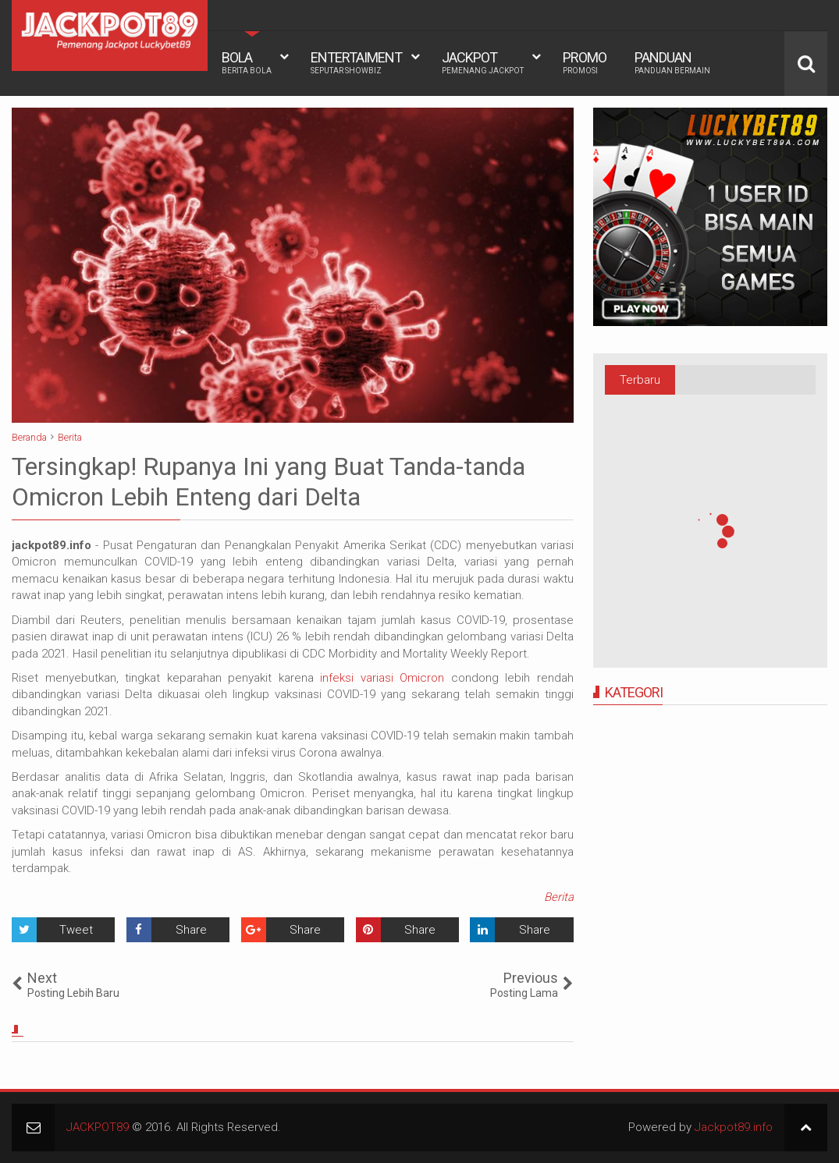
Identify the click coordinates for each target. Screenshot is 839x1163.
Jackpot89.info (734, 1127)
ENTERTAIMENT (356, 62)
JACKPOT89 (97, 1127)
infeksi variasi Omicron (382, 678)
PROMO (584, 62)
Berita (559, 897)
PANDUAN (672, 62)
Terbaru (640, 380)
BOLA (247, 62)
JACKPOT (483, 62)
